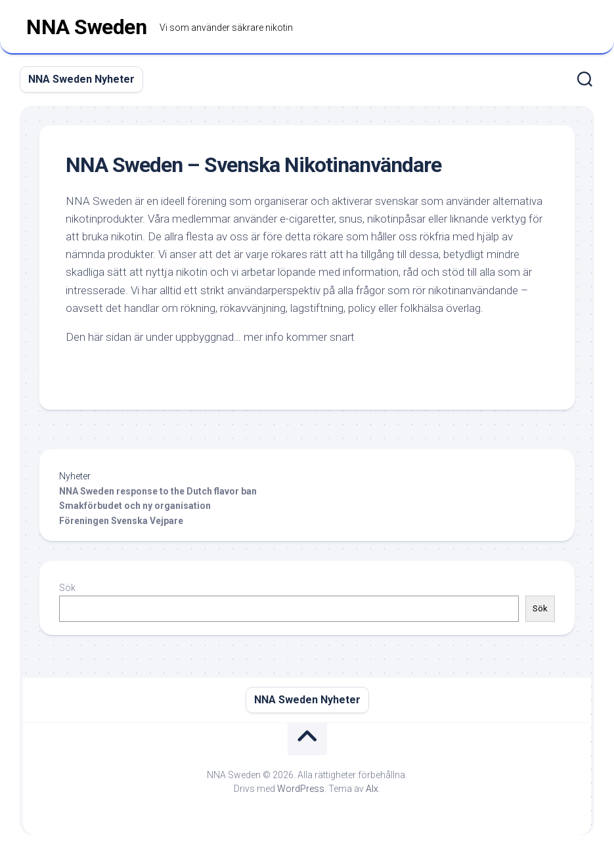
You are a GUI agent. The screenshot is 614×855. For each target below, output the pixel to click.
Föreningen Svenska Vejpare (122, 520)
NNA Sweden (86, 26)
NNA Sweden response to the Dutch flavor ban (158, 491)
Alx (372, 788)
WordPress (300, 788)
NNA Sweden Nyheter (81, 79)
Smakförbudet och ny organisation (135, 505)
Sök (67, 587)
